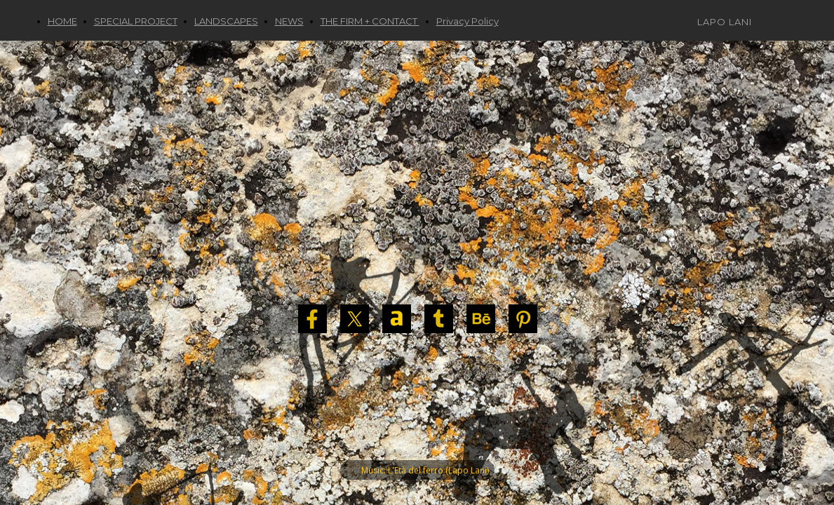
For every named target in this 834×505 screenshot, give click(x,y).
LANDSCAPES (226, 21)
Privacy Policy (467, 21)
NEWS (289, 21)
